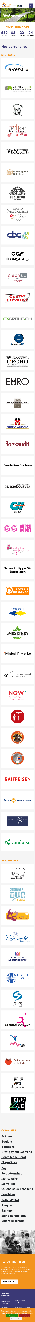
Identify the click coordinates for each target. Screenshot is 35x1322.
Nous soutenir (9, 1281)
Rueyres (7, 1205)
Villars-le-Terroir (12, 1220)
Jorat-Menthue (11, 1173)
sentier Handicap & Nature (14, 1272)
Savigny (7, 1210)
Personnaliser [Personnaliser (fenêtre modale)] (16, 1319)
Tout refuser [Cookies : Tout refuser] (24, 1316)
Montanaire (9, 1178)
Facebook (4, 1307)
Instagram (18, 1307)
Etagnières (9, 1162)
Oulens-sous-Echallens (17, 1188)
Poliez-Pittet (10, 1200)
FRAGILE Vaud (14, 1271)
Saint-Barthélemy (13, 1215)
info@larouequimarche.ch (21, 1302)
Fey (3, 1168)
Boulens (7, 1141)
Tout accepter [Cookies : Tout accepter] (12, 1316)
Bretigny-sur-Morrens (16, 1151)
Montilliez (8, 1183)
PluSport (4, 1271)
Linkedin (27, 1307)
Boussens (8, 1146)
